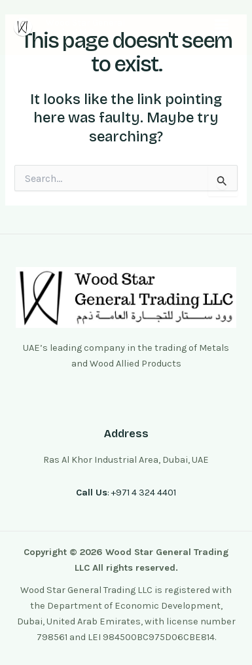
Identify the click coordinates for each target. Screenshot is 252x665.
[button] (221, 27)
